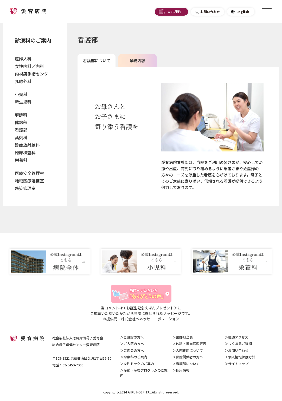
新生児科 (23, 102)
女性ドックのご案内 (139, 363)
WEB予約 (174, 12)
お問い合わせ (210, 12)
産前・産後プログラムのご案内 (144, 373)
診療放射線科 (27, 145)
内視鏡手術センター (33, 74)
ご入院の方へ (134, 343)
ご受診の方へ (134, 337)
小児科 (21, 94)
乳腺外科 (23, 81)
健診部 (21, 122)
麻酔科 (21, 115)
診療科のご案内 (33, 40)
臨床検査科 (25, 152)
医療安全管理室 (29, 173)
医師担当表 (184, 337)
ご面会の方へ (134, 350)
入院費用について (189, 350)
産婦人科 (23, 58)
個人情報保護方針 (241, 356)
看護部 (21, 130)
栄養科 (21, 160)
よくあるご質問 (240, 343)
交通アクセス (238, 337)
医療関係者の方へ (189, 356)
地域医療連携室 (29, 180)
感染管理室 (25, 188)
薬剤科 (21, 137)
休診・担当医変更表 (191, 343)
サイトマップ (238, 363)
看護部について (188, 363)
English (242, 12)
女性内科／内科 (29, 66)
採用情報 (182, 370)
